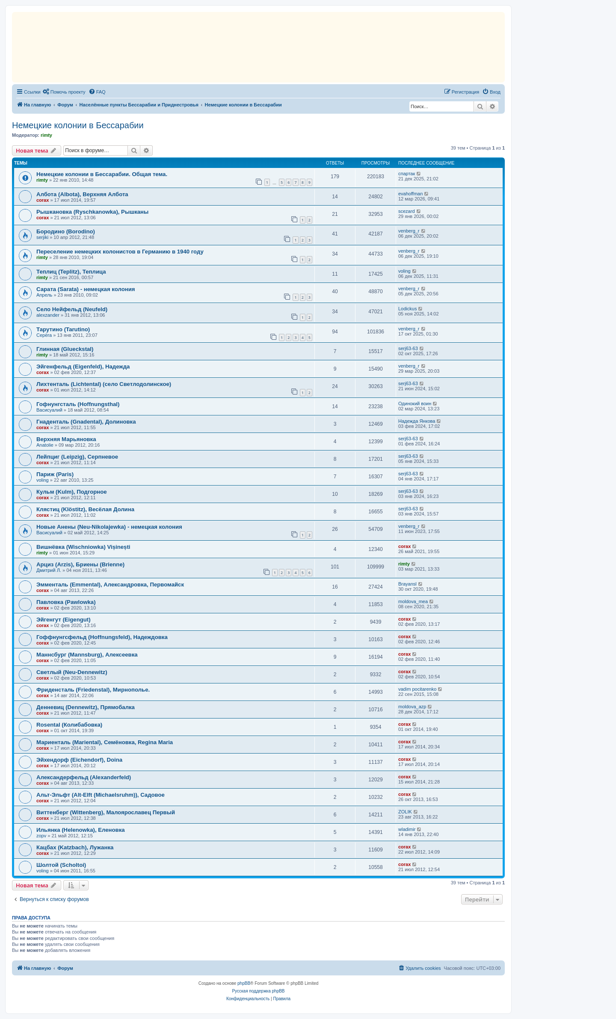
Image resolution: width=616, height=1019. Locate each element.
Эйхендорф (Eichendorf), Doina (79, 760)
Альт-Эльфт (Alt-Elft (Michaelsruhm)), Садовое (100, 795)
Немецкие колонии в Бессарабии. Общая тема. (101, 174)
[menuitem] (64, 92)
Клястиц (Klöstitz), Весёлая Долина (85, 509)
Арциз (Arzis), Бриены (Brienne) (80, 564)
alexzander (47, 315)
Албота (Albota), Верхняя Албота (82, 194)
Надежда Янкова (416, 421)
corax (42, 200)
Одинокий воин (414, 403)
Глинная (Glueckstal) (64, 349)
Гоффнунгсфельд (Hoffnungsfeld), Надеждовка (102, 637)
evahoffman (410, 193)
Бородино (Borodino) (65, 231)
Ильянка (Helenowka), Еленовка (80, 830)
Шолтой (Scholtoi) (61, 865)
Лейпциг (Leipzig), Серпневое (77, 457)
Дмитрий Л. (48, 570)
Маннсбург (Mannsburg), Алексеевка (87, 654)
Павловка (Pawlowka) (66, 602)
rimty (46, 135)
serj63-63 (408, 348)
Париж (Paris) (55, 474)
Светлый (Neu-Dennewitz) (71, 672)
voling (404, 271)
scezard (406, 211)
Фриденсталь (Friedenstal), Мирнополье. (93, 689)
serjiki (42, 237)
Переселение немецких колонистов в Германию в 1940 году (120, 251)
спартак (406, 173)
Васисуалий (49, 409)
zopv (41, 835)
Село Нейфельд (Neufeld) (71, 309)
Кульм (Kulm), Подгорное (71, 492)
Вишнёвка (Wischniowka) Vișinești (83, 547)
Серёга (44, 335)
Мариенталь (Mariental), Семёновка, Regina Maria (104, 742)
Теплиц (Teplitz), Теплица (71, 271)
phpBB (243, 983)
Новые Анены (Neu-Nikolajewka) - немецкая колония (109, 527)
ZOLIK (405, 811)
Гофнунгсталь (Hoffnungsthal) (77, 404)
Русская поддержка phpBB (258, 991)
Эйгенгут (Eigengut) (63, 619)
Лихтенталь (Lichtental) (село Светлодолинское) (103, 384)
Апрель (44, 294)
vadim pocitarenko (417, 689)
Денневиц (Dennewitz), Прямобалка (85, 707)
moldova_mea (413, 601)
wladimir (406, 829)
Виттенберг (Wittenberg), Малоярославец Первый (105, 812)
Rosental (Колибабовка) (69, 725)
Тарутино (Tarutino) (63, 329)
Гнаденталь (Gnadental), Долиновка (86, 421)
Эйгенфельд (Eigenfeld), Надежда (83, 366)
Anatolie (44, 445)
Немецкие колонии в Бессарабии (78, 125)
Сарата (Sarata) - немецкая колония (85, 289)
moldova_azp (412, 706)
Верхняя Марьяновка (66, 439)
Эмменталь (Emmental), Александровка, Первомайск (110, 584)
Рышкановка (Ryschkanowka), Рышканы (92, 212)
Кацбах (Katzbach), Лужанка (74, 847)
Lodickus (407, 308)
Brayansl (407, 583)
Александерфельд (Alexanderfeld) (83, 777)
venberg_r (409, 230)
